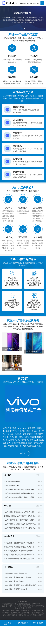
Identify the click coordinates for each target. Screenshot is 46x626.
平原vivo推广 (37, 613)
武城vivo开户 (37, 604)
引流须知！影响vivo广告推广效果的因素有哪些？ (20, 516)
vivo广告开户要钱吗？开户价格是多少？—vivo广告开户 (20, 559)
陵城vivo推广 (26, 610)
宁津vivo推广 (37, 610)
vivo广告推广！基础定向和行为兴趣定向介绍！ (20, 528)
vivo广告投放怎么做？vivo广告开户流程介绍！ (20, 489)
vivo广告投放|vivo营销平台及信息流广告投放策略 (20, 524)
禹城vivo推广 (38, 615)
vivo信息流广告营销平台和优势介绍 (17, 577)
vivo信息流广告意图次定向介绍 (15, 589)
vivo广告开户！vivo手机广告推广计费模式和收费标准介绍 (20, 497)
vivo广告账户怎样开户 (12, 482)
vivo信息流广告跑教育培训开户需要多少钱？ (20, 543)
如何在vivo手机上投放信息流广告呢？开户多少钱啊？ (20, 547)
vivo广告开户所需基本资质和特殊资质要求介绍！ (20, 493)
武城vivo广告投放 (15, 604)
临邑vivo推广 (16, 613)
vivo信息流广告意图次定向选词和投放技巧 (20, 585)
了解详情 (21, 453)
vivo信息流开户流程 (11, 485)
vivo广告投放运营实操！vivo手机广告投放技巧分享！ (20, 512)
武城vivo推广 (7, 606)
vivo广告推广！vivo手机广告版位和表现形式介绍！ (20, 520)
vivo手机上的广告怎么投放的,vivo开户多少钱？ (20, 555)
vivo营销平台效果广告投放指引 (15, 573)
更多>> (39, 475)
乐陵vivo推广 (27, 615)
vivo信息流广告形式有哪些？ (15, 581)
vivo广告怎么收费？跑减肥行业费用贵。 (19, 551)
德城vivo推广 (16, 610)
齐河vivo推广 (26, 613)
